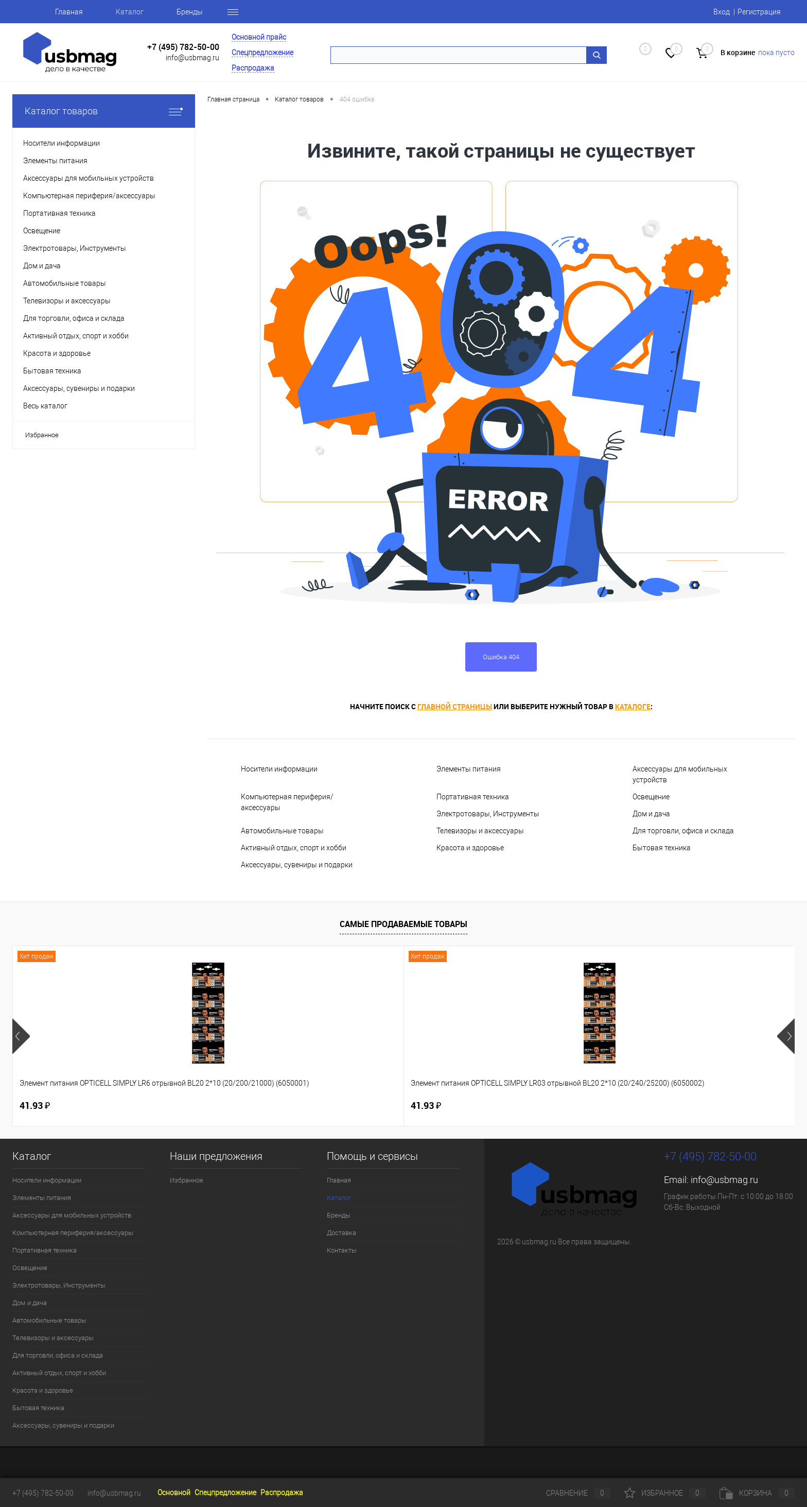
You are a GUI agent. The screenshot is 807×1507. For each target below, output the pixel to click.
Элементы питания (468, 769)
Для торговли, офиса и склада (683, 831)
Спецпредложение (262, 52)
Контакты (342, 1250)
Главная (69, 12)
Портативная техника (472, 797)
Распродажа (253, 68)
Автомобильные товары (282, 831)
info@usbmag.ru (192, 58)
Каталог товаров (104, 111)
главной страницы (454, 706)
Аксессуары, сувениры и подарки (297, 865)
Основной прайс (259, 37)
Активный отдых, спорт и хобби (293, 848)
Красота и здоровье (470, 848)
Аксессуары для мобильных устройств (680, 774)
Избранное (42, 435)
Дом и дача (651, 814)
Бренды (190, 12)
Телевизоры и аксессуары (480, 831)
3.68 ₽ (667, 1105)
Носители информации (279, 769)
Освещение (651, 797)
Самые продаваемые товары (403, 924)
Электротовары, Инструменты (487, 814)
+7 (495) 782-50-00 (183, 47)
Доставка (341, 1233)
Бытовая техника (662, 848)
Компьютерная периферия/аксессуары (287, 802)
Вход (721, 12)
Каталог (130, 12)
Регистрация (759, 12)
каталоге (633, 706)
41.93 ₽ (35, 1105)
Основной (173, 1492)
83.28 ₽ (513, 1105)
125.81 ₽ (359, 1105)
